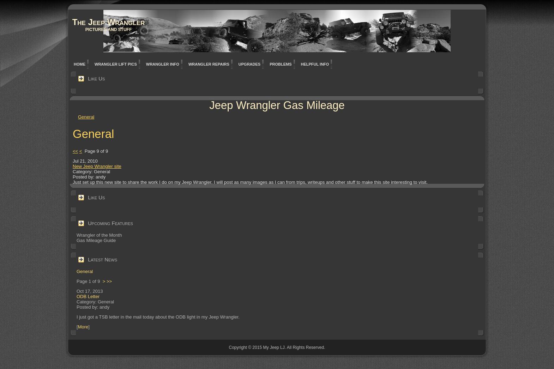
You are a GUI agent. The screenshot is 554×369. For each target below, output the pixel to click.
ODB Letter (88, 296)
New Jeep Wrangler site (97, 166)
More (83, 326)
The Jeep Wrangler (108, 22)
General (86, 117)
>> (109, 281)
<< (75, 151)
